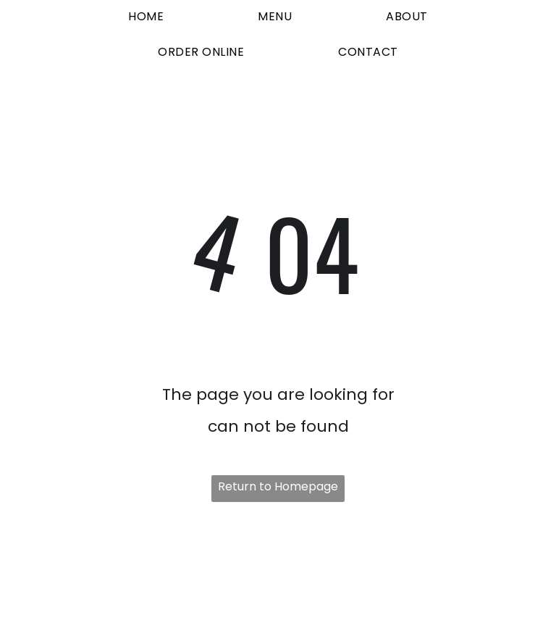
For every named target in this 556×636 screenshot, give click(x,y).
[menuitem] (146, 17)
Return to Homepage (278, 486)
